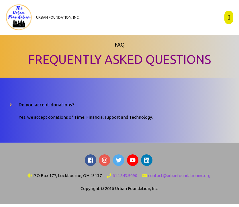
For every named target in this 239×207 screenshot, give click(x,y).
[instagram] (105, 161)
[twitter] (119, 161)
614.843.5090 (123, 176)
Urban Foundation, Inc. (59, 18)
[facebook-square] (91, 161)
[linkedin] (147, 161)
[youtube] (133, 161)
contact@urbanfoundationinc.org (179, 176)
